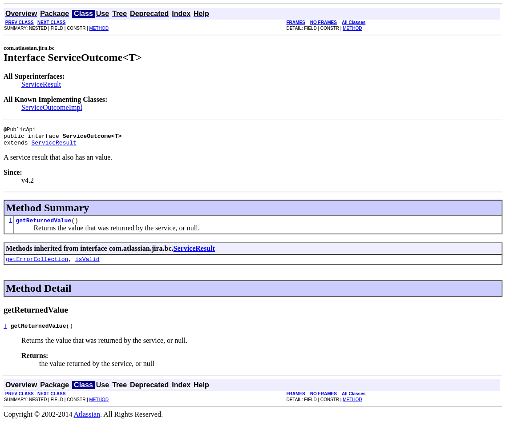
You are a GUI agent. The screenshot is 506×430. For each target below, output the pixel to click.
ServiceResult (41, 84)
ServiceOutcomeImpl (51, 107)
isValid (87, 265)
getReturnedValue (43, 225)
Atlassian (87, 422)
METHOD (99, 28)
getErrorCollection (37, 265)
